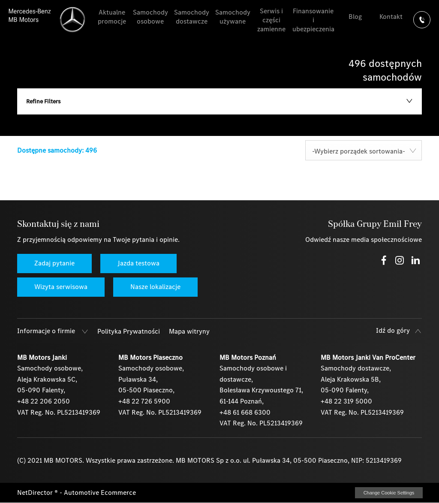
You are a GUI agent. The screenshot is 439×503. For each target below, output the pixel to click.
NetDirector (35, 492)
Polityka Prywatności (128, 331)
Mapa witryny (189, 331)
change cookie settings (389, 492)
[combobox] (363, 150)
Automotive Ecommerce (100, 492)
